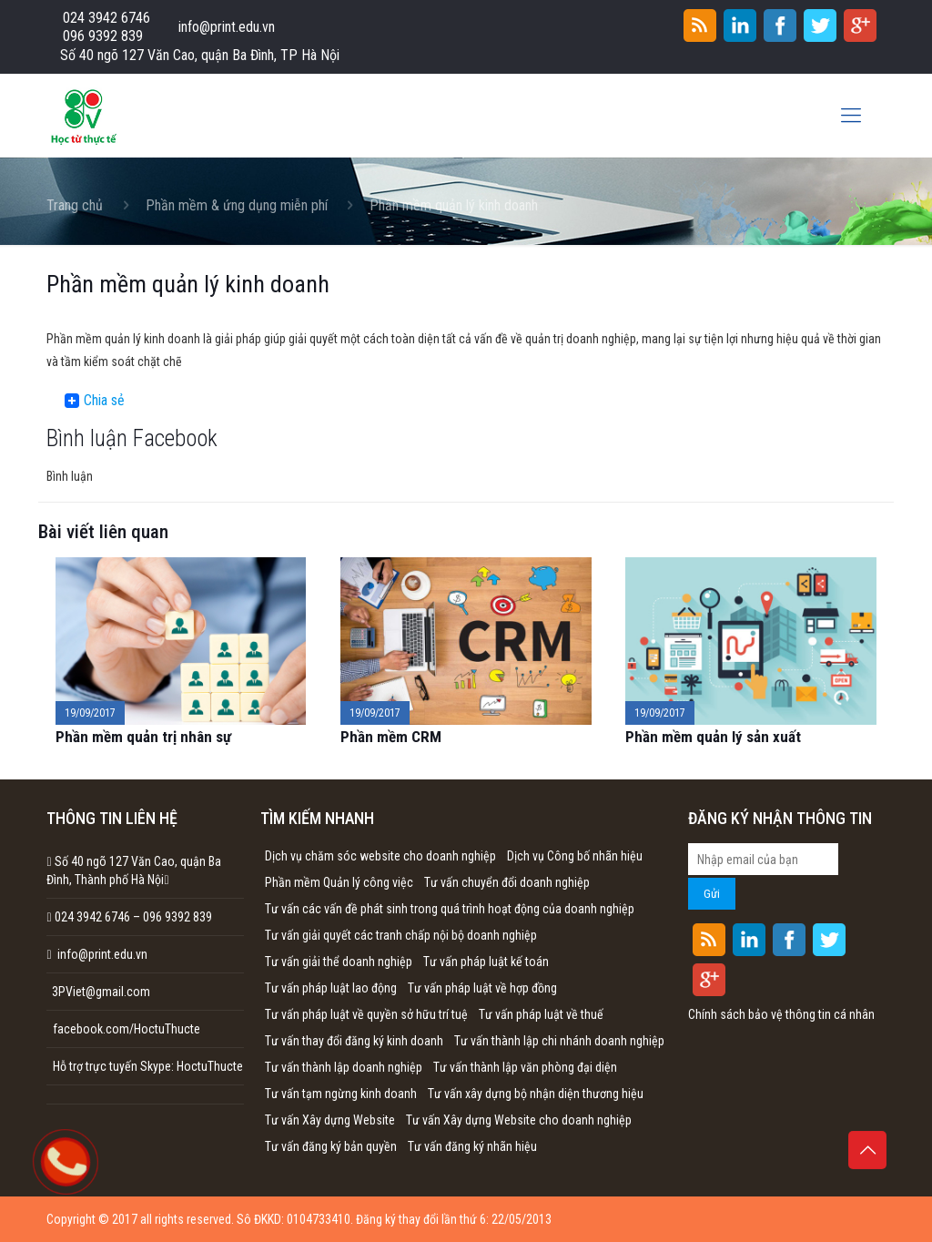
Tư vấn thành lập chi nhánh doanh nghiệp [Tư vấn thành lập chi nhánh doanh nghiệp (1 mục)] (559, 1040)
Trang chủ (74, 205)
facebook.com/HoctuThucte (126, 1029)
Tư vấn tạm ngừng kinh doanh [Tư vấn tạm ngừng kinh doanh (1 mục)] (341, 1093)
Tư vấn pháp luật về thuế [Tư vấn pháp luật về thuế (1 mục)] (541, 1014)
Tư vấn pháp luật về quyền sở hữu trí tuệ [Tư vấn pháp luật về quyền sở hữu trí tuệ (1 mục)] (366, 1014)
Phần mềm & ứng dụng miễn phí (237, 205)
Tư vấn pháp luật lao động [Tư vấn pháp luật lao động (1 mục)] (331, 988)
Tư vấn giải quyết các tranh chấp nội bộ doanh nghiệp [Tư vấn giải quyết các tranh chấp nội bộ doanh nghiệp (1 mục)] (401, 935)
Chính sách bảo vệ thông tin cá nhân (781, 1014)
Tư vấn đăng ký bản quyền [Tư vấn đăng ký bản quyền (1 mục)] (331, 1146)
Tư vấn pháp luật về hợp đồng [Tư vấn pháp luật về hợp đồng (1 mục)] (482, 988)
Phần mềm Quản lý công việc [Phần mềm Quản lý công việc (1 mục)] (339, 882)
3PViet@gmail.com (98, 991)
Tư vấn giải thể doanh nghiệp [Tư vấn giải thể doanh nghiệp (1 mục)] (338, 961)
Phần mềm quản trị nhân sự (143, 737)
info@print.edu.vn (226, 27)
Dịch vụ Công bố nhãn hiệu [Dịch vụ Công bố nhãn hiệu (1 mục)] (575, 856)
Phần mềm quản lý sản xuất (713, 737)
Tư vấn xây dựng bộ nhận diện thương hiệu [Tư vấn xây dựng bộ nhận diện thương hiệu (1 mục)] (535, 1093)
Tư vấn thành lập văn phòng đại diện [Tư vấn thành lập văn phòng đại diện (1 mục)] (525, 1067)
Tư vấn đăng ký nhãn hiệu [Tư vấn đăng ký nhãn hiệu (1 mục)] (472, 1146)
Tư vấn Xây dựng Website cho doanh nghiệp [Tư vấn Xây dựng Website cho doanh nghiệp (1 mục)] (519, 1120)
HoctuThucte (210, 1066)
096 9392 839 (103, 36)
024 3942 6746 (106, 17)
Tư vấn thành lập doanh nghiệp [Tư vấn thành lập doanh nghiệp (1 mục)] (343, 1067)
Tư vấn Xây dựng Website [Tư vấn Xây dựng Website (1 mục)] (330, 1120)
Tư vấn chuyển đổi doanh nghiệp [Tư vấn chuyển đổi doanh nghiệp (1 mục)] (507, 882)
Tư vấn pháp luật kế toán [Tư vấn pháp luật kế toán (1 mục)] (486, 961)
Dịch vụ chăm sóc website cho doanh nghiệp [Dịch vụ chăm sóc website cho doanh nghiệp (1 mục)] (380, 856)
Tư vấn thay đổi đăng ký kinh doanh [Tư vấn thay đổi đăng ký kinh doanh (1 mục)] (354, 1040)
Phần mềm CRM (390, 737)
